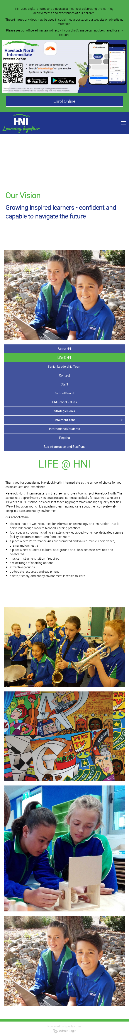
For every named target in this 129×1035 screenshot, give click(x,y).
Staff (64, 384)
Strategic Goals (64, 411)
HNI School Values (64, 402)
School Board (64, 393)
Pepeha (64, 438)
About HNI (64, 349)
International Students (64, 429)
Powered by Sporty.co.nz (64, 1026)
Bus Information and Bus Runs (64, 446)
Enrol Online (64, 101)
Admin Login (64, 1031)
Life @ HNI (64, 357)
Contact (64, 375)
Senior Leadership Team (64, 366)
